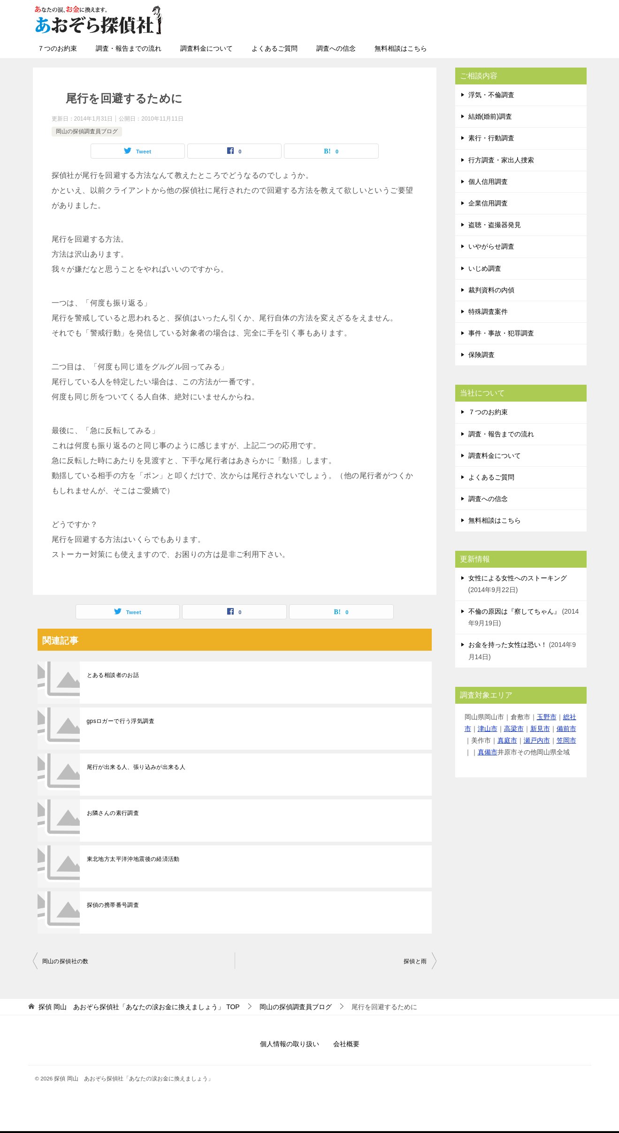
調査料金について (206, 48)
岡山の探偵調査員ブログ (87, 131)
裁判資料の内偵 (491, 290)
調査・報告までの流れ (128, 48)
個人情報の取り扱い (289, 1044)
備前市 (566, 728)
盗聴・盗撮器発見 (494, 224)
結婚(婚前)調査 (490, 116)
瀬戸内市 (537, 740)
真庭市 (507, 740)
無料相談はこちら (400, 48)
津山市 (487, 728)
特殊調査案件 (488, 311)
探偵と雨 (415, 961)
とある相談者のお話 (113, 675)
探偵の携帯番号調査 (113, 905)
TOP (138, 1007)
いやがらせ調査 (491, 246)
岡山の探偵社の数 (65, 961)
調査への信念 (336, 48)
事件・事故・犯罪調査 (501, 333)
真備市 (487, 752)
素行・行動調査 (491, 138)
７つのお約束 (57, 48)
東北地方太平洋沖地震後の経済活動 (133, 859)
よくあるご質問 (275, 48)
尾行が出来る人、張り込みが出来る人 (136, 767)
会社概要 (346, 1044)
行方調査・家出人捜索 (501, 160)
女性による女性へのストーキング (517, 578)
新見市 (540, 728)
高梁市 (514, 728)
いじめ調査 (484, 268)
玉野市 (547, 717)
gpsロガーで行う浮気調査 (121, 721)
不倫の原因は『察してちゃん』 (514, 611)
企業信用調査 (488, 203)
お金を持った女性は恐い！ (507, 644)
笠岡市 (566, 740)
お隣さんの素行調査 (113, 813)
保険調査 (481, 354)
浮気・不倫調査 (491, 95)
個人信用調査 (488, 181)
